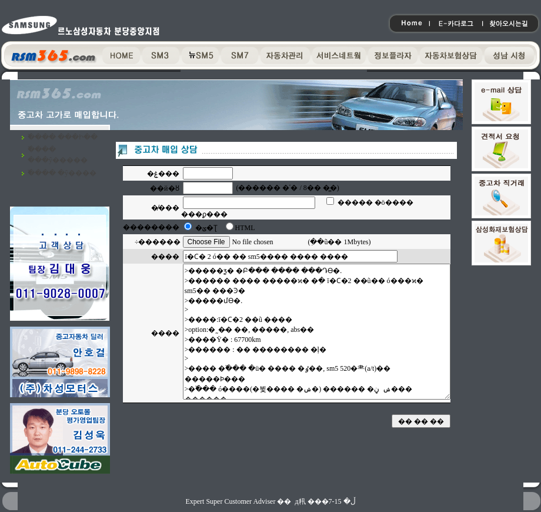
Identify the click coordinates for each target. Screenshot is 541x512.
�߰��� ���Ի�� (63, 137)
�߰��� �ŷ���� (62, 173)
